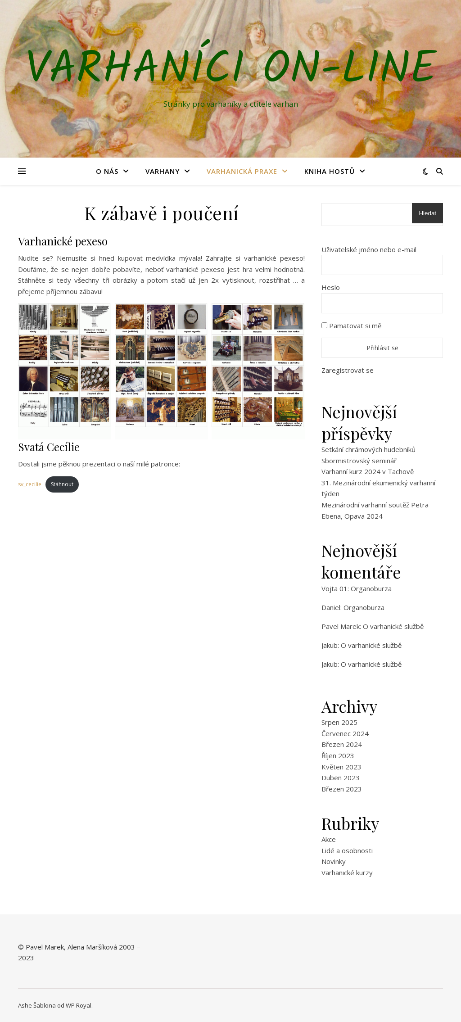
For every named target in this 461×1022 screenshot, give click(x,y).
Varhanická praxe (242, 171)
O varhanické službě (393, 626)
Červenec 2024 (345, 733)
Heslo (330, 287)
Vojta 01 (334, 588)
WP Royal (78, 1005)
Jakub (329, 645)
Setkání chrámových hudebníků (368, 449)
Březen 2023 (341, 788)
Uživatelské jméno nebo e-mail (368, 249)
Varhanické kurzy (347, 872)
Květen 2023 (341, 766)
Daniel (330, 607)
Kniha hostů (329, 171)
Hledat (427, 213)
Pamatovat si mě (351, 325)
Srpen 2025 (339, 722)
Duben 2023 (340, 777)
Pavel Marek (340, 626)
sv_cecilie (29, 484)
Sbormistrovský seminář (359, 460)
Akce (328, 839)
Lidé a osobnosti (347, 850)
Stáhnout (62, 484)
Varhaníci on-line (230, 70)
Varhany (162, 171)
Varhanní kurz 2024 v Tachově (367, 471)
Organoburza (371, 588)
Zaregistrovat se (347, 370)
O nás (107, 171)
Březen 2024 (341, 744)
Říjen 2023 (337, 755)
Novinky (333, 861)
